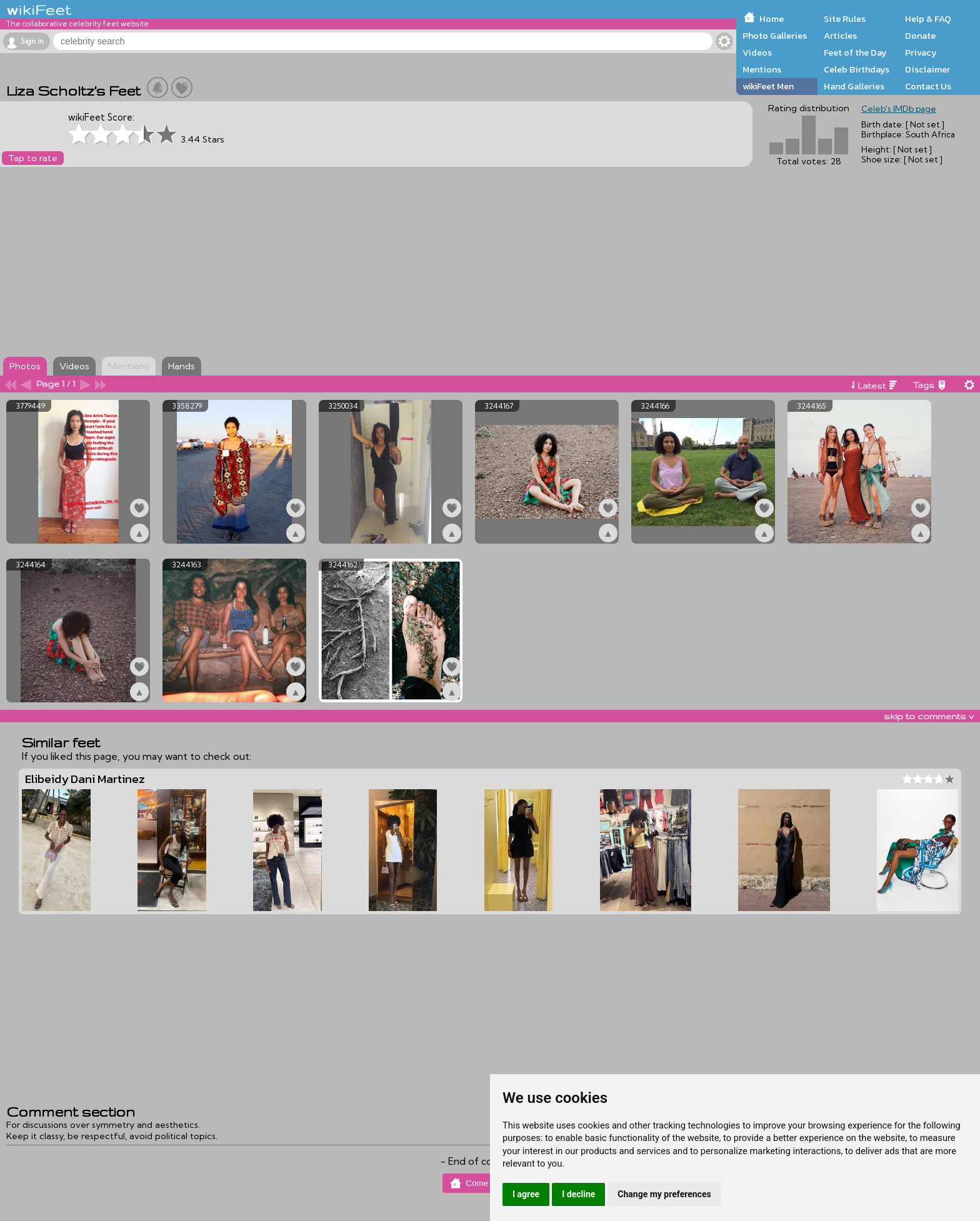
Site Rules (845, 19)
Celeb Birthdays (856, 69)
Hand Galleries (854, 86)
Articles (840, 35)
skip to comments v (929, 716)
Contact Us (928, 86)
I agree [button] (525, 1194)
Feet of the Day (855, 52)
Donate (920, 35)
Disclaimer (927, 69)
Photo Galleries (774, 35)
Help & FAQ (928, 19)
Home (771, 19)
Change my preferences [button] (664, 1194)
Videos (757, 52)
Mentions (761, 69)
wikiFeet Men (768, 86)
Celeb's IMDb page (898, 109)
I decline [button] (578, 1194)
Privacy (921, 52)
